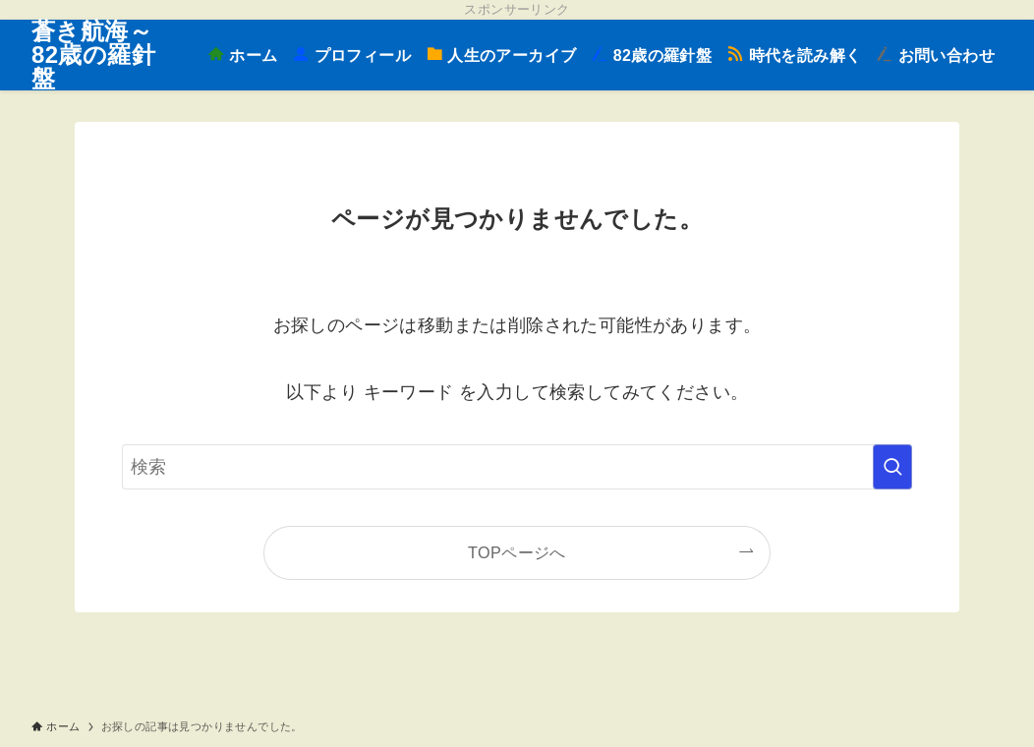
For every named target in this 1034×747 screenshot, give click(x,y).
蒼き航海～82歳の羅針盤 (93, 55)
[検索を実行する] (892, 466)
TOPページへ (517, 552)
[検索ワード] (517, 466)
